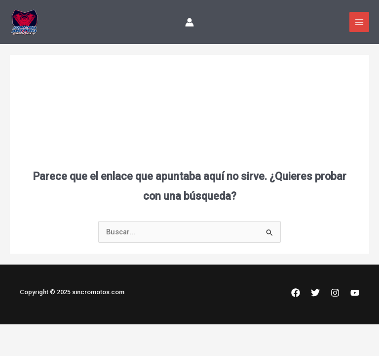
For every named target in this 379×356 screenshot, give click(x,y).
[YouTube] (354, 292)
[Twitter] (315, 292)
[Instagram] (335, 292)
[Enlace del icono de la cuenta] (189, 22)
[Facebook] (295, 292)
